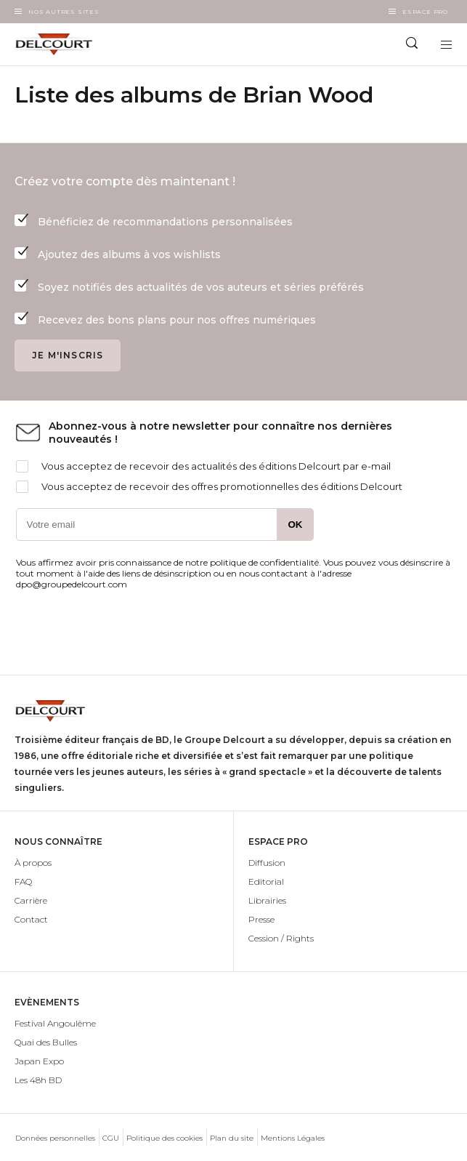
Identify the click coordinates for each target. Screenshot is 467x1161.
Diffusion (266, 862)
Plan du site (231, 1138)
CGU (110, 1138)
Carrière (31, 900)
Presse (261, 919)
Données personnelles (55, 1138)
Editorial (266, 881)
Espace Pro (425, 11)
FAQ (23, 881)
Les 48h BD (38, 1079)
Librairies (267, 900)
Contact (31, 919)
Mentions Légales (293, 1138)
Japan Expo (39, 1061)
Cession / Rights (281, 938)
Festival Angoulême (55, 1023)
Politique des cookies (164, 1138)
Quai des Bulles (46, 1042)
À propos (33, 862)
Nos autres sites (64, 11)
